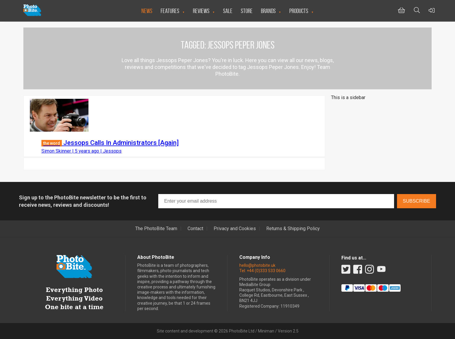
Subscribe (416, 201)
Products (298, 10)
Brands (268, 10)
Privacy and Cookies (235, 228)
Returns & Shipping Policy (293, 228)
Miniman (266, 331)
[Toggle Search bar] (417, 10)
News (146, 10)
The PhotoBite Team (156, 228)
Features (170, 10)
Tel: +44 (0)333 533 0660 (262, 270)
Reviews (201, 10)
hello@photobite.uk (257, 265)
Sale (228, 10)
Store (247, 10)
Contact (195, 228)
